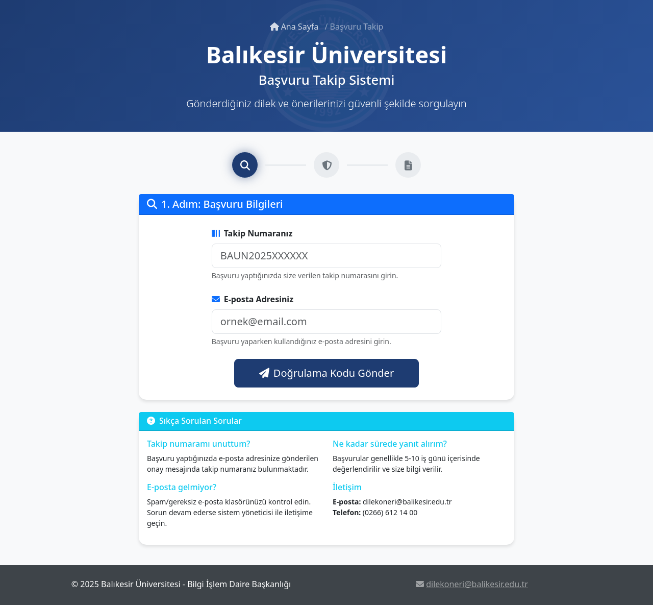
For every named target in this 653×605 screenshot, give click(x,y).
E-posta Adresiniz (252, 299)
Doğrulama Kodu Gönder (326, 373)
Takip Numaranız (252, 233)
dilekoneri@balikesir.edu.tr (472, 584)
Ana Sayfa (295, 26)
